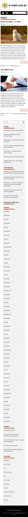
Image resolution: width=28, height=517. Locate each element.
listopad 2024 (7, 243)
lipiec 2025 (6, 219)
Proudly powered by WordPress (9, 513)
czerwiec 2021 (7, 365)
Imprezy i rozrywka (8, 472)
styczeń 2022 (6, 338)
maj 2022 (6, 322)
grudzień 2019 (7, 421)
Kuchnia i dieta (7, 480)
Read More (23, 62)
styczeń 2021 (6, 385)
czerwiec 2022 (7, 318)
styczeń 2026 (6, 215)
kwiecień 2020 (7, 405)
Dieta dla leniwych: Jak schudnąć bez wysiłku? (14, 156)
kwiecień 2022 (7, 326)
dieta (15, 65)
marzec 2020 (6, 409)
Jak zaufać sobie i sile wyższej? (11, 445)
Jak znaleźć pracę (7, 70)
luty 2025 (6, 239)
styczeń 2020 (6, 417)
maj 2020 (6, 401)
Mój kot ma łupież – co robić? (11, 22)
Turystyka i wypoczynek (9, 491)
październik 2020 (7, 393)
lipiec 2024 (6, 255)
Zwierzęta (7, 65)
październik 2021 (7, 350)
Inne (5, 476)
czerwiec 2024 (7, 259)
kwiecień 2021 (7, 373)
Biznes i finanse (9, 113)
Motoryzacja (6, 484)
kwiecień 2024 (7, 266)
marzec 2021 (6, 377)
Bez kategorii (6, 460)
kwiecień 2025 (7, 231)
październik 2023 (7, 290)
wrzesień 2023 (7, 294)
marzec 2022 (6, 330)
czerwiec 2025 (7, 223)
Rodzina (5, 488)
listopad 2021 (7, 346)
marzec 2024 (6, 270)
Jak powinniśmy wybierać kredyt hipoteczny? (13, 130)
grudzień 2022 (7, 310)
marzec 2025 (6, 235)
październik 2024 (7, 247)
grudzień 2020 (7, 389)
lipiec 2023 (6, 302)
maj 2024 (6, 262)
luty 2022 (6, 334)
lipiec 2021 (6, 361)
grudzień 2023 (7, 282)
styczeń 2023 (6, 306)
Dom (5, 468)
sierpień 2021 (7, 358)
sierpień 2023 (7, 298)
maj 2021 (6, 369)
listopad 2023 (7, 286)
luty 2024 (6, 274)
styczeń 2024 (6, 278)
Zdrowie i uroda (7, 495)
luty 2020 (6, 413)
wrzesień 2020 (7, 397)
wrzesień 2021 (7, 354)
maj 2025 (6, 227)
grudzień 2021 (7, 342)
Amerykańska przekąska (9, 430)
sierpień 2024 (7, 251)
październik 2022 (7, 314)
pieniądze (24, 113)
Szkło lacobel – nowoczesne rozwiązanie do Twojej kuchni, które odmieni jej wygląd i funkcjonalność (13, 184)
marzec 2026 (6, 211)
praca (17, 65)
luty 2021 (6, 381)
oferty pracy (19, 113)
